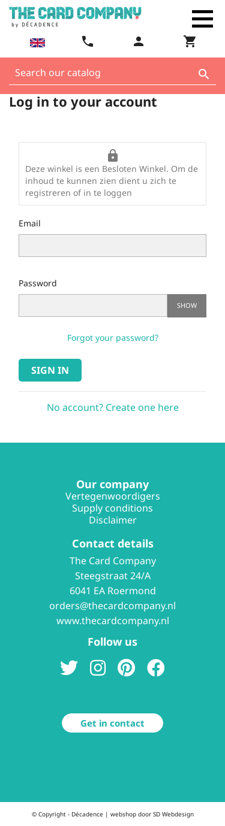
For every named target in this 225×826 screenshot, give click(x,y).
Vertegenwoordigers (112, 496)
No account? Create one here (113, 407)
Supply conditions (112, 508)
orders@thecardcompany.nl (112, 605)
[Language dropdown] (36, 43)
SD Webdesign (173, 814)
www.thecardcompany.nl (112, 620)
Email (30, 223)
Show (187, 305)
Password (38, 283)
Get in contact (112, 723)
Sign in (50, 370)
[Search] (112, 75)
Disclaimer (113, 520)
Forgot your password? (112, 337)
